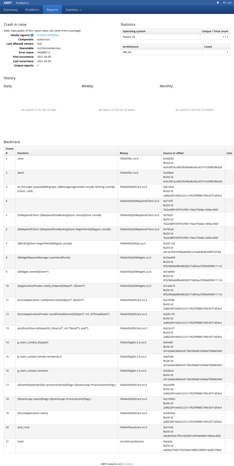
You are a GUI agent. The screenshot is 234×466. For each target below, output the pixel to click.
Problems (32, 9)
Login (227, 2)
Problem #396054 (48, 35)
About (129, 464)
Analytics (16, 3)
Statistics (74, 9)
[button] (31, 35)
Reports (52, 9)
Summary (11, 9)
